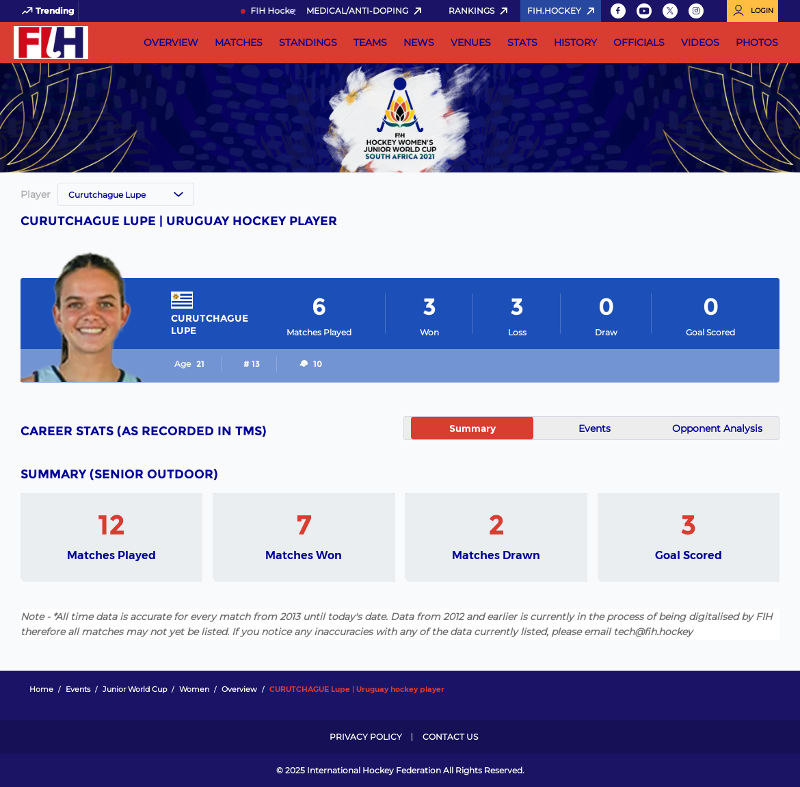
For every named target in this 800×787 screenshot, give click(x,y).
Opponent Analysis (717, 428)
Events (594, 428)
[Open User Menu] (752, 11)
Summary (472, 428)
